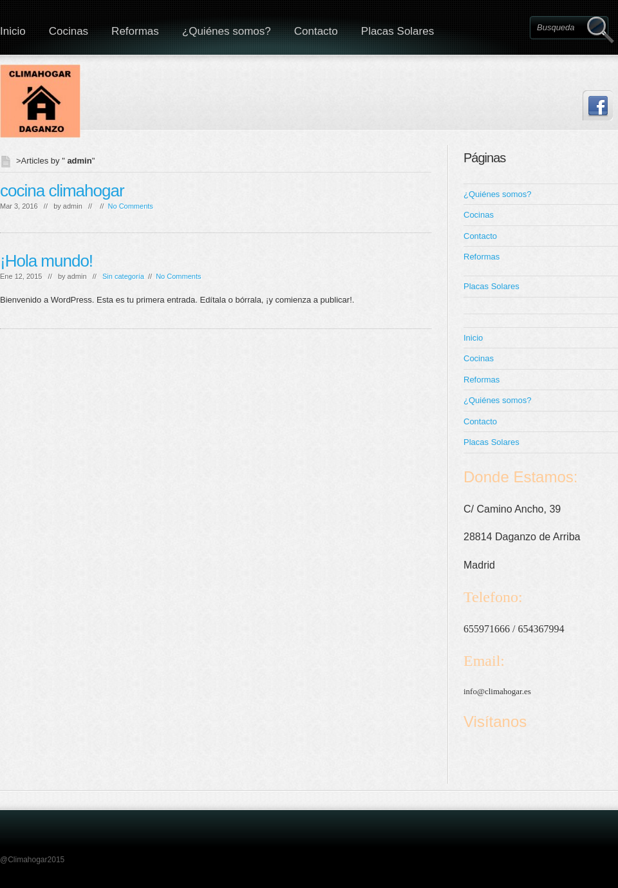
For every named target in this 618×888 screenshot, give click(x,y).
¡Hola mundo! (46, 260)
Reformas (135, 31)
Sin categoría (123, 276)
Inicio (473, 338)
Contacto (316, 31)
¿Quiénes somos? (226, 31)
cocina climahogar (62, 190)
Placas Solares (397, 31)
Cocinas (68, 31)
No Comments (130, 206)
